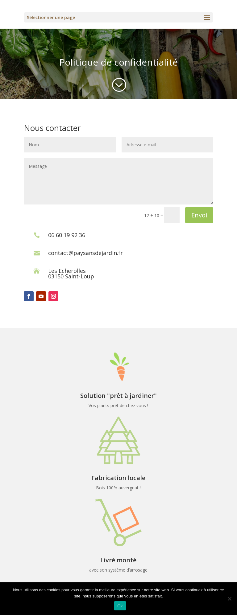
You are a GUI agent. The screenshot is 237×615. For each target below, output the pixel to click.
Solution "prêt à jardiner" (118, 395)
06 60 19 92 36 (66, 235)
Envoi (199, 215)
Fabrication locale (118, 478)
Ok (120, 606)
